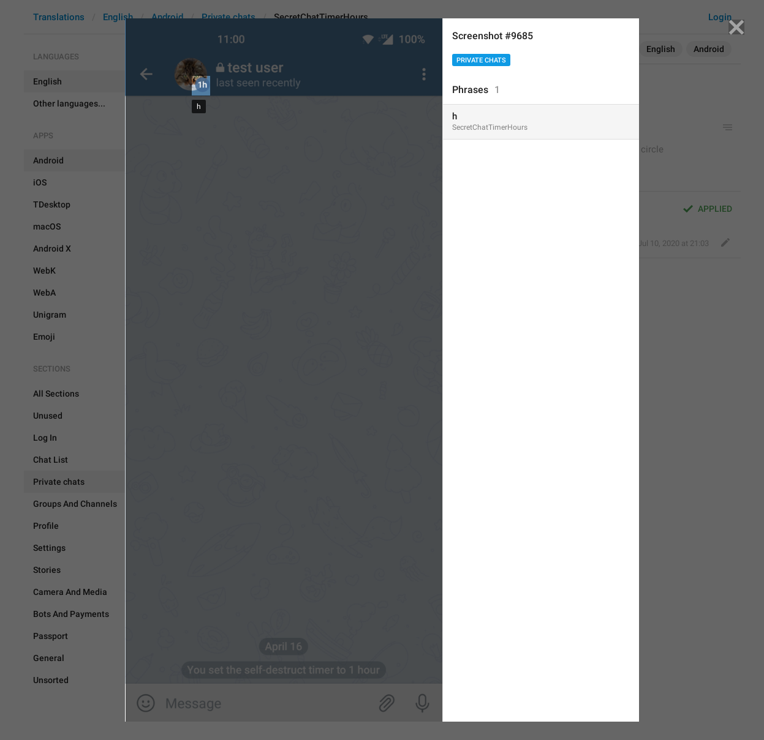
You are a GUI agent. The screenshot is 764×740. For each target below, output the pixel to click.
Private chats (481, 60)
